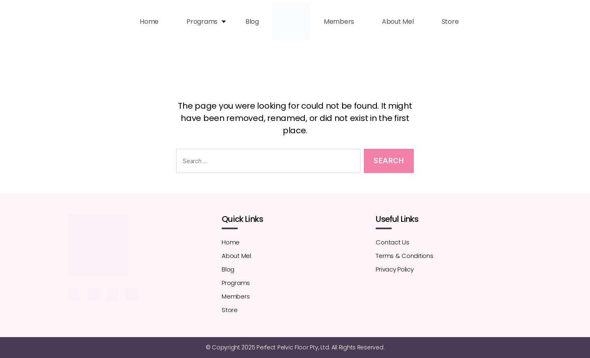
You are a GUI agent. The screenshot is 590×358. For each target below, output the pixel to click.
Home (149, 21)
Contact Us (392, 242)
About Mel (398, 21)
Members (339, 21)
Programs (202, 21)
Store (450, 21)
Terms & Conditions (404, 255)
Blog (252, 21)
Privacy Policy (394, 269)
